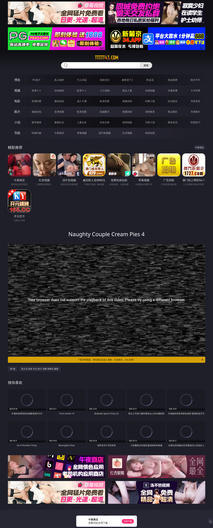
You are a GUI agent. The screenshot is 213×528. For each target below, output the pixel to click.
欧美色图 (82, 111)
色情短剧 (150, 133)
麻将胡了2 (127, 80)
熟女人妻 (127, 90)
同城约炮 (36, 133)
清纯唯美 (150, 111)
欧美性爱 (104, 101)
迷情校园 (127, 122)
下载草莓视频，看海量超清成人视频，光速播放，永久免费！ (141, 360)
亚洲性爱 (36, 101)
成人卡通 (82, 101)
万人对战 (82, 80)
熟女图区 (172, 111)
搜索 (146, 65)
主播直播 (172, 90)
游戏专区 (104, 80)
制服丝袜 (127, 101)
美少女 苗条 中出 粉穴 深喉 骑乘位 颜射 (40, 368)
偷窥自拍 (36, 111)
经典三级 (150, 101)
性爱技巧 (195, 122)
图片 (17, 112)
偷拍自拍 (59, 101)
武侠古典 (104, 122)
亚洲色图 (59, 111)
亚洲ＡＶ (36, 90)
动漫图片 (104, 111)
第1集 (12, 368)
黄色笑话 (172, 122)
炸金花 (150, 80)
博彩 (17, 80)
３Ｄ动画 (104, 90)
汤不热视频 (105, 133)
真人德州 (59, 80)
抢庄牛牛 (195, 80)
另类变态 (195, 101)
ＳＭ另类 (195, 90)
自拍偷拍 (59, 90)
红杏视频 (127, 133)
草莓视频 (82, 133)
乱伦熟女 (172, 101)
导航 (17, 133)
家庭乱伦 (59, 122)
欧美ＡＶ (82, 90)
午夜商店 (59, 133)
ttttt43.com (106, 58)
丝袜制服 (150, 90)
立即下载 (128, 521)
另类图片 (195, 111)
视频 (17, 90)
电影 (17, 101)
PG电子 (36, 80)
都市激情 (36, 122)
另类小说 (150, 122)
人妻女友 (82, 122)
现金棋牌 (172, 80)
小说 (17, 122)
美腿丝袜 (127, 111)
